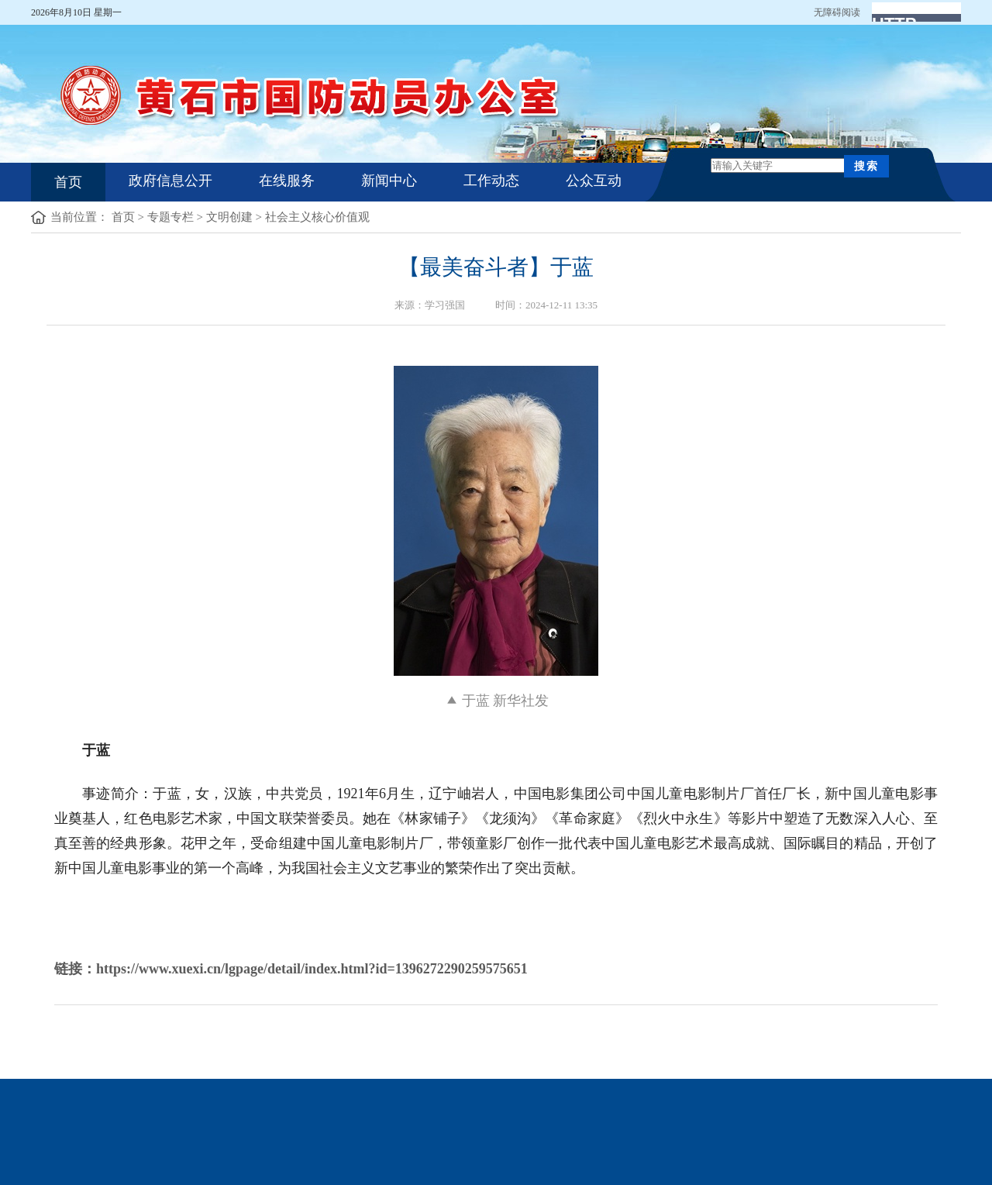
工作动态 (491, 180)
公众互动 (594, 180)
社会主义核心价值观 (317, 217)
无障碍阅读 (837, 12)
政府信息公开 (170, 180)
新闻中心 (389, 180)
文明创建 (229, 217)
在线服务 (287, 180)
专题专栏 (170, 217)
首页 (68, 182)
